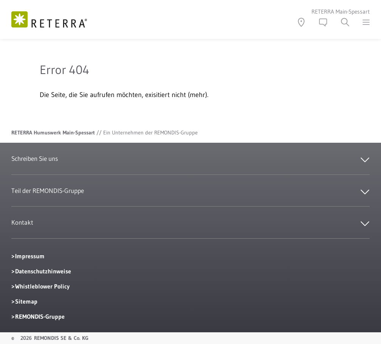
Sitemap (26, 301)
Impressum (30, 256)
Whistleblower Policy (42, 286)
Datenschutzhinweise (43, 271)
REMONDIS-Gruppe (40, 316)
